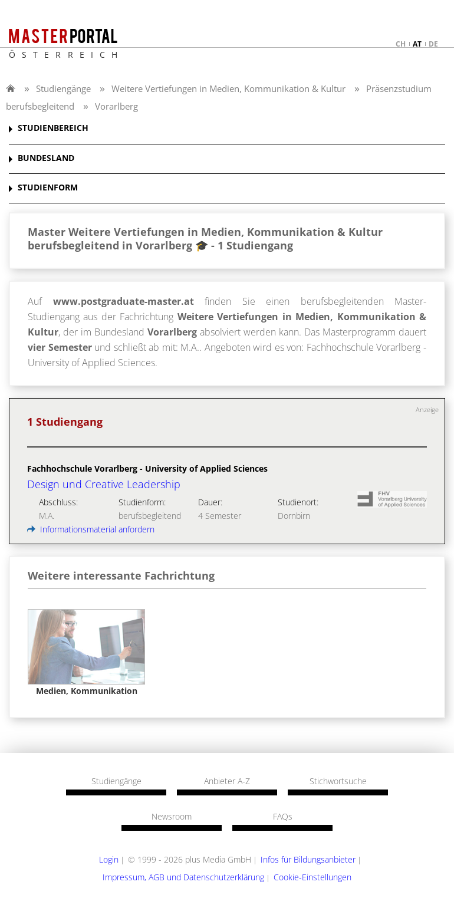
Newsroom (172, 816)
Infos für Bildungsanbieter (308, 859)
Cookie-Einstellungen (312, 877)
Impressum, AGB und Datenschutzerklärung (183, 877)
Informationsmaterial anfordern (90, 529)
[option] (86, 652)
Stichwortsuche (338, 781)
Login (109, 859)
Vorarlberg (116, 106)
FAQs (282, 816)
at (417, 44)
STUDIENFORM (48, 188)
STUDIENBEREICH (53, 128)
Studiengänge (63, 88)
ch (401, 44)
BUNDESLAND (46, 158)
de (433, 44)
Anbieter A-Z (227, 781)
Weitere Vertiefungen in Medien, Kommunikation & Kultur (228, 88)
